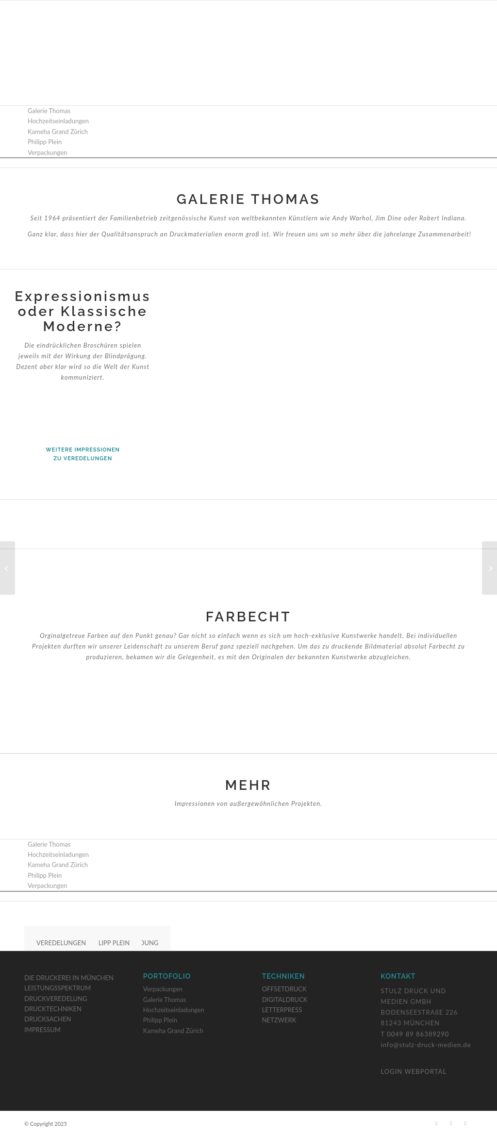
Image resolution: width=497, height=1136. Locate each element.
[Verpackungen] (489, 568)
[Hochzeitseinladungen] (7, 568)
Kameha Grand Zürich (173, 1031)
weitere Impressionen (83, 450)
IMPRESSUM (42, 1030)
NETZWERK (279, 1020)
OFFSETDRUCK (284, 989)
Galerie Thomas (164, 999)
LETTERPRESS (282, 1010)
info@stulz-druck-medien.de (426, 1045)
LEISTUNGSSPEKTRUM (57, 988)
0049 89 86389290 (418, 1034)
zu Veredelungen (82, 458)
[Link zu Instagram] (451, 7)
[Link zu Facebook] (436, 7)
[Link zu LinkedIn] (465, 7)
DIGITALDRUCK (285, 999)
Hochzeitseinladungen (173, 1010)
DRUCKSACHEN (47, 1019)
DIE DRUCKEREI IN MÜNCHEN (69, 978)
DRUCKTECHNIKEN (53, 1009)
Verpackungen (162, 989)
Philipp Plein (160, 1020)
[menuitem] (171, 43)
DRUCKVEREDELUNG (55, 998)
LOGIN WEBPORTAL (414, 1071)
